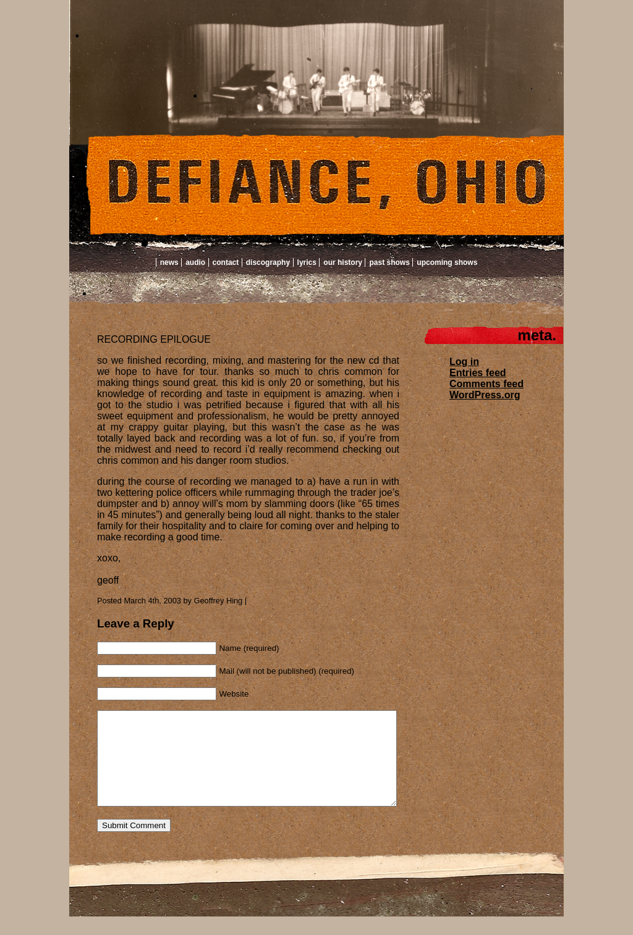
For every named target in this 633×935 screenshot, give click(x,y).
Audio (195, 262)
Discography (268, 262)
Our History (342, 262)
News (169, 262)
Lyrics (306, 262)
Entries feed (477, 372)
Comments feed (486, 384)
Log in (464, 361)
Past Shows (389, 262)
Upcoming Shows (447, 262)
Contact (226, 262)
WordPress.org (484, 395)
